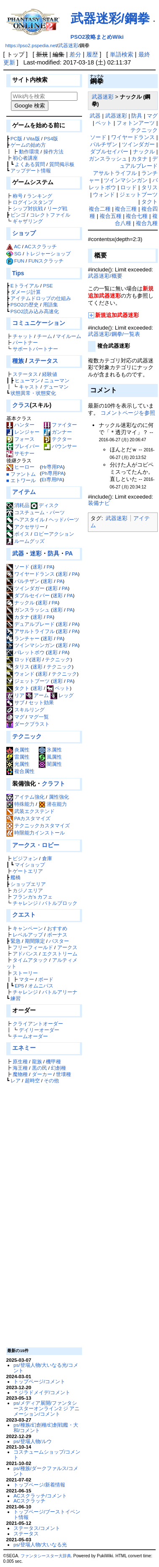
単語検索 (121, 54)
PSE (48, 285)
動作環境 (29, 151)
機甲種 (53, 1061)
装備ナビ (99, 503)
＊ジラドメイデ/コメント (41, 1392)
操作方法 (53, 151)
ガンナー (58, 432)
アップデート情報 (31, 170)
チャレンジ (25, 992)
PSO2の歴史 (25, 304)
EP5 (19, 985)
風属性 (50, 756)
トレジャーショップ (48, 253)
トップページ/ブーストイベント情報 (46, 1514)
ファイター (60, 424)
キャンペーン (28, 928)
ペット (58, 688)
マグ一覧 (39, 716)
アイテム (24, 491)
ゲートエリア (28, 871)
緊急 (16, 941)
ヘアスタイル (25, 519)
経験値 (49, 374)
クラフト (53, 783)
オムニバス (40, 985)
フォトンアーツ (136, 123)
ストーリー (25, 973)
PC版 (16, 138)
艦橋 (16, 877)
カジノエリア (28, 890)
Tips (18, 273)
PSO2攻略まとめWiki (97, 37)
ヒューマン (27, 380)
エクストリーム (59, 953)
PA (69, 553)
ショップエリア (28, 884)
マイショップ (30, 864)
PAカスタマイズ (32, 818)
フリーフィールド (33, 947)
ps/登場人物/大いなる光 (40, 1544)
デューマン (56, 386)
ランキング (39, 196)
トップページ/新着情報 (39, 1484)
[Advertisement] (43, 1215)
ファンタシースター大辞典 (46, 1556)
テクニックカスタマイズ (42, 825)
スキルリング (25, 709)
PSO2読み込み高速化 (35, 311)
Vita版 (33, 138)
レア (16, 1080)
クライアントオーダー (38, 1023)
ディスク (45, 505)
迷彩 (36, 553)
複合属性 (20, 771)
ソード (17, 566)
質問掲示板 (61, 164)
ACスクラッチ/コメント (40, 1495)
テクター (58, 439)
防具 (53, 553)
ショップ (24, 233)
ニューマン (56, 380)
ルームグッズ (25, 541)
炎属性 (17, 749)
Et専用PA (52, 479)
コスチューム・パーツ (35, 512)
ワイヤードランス (30, 574)
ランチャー (23, 638)
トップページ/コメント (39, 1381)
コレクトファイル (50, 214)
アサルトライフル (30, 631)
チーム (44, 336)
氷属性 (50, 749)
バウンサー (60, 446)
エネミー (24, 1047)
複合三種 (126, 209)
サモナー (20, 453)
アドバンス (25, 953)
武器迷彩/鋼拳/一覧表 (114, 334)
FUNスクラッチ (46, 260)
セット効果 (41, 702)
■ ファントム (21, 474)
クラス (21, 405)
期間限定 (35, 941)
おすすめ (57, 928)
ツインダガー (25, 588)
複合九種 (147, 223)
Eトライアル (25, 285)
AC (17, 246)
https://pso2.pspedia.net (31, 45)
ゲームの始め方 (28, 145)
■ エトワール (21, 480)
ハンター (20, 424)
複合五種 (111, 216)
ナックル (20, 602)
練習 (16, 998)
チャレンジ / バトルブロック (45, 903)
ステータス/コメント (36, 1528)
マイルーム (68, 336)
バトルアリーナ (59, 992)
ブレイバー (23, 446)
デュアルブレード (30, 624)
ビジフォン (25, 858)
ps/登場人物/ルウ (32, 1441)
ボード (45, 979)
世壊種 (63, 1074)
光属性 (17, 764)
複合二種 (100, 209)
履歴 (92, 54)
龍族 (37, 1061)
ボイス (17, 534)
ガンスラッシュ (28, 609)
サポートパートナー (35, 349)
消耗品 (17, 505)
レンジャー (23, 432)
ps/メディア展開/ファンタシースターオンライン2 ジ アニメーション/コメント (46, 1408)
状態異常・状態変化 (33, 393)
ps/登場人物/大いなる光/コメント (45, 1367)
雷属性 (17, 756)
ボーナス (57, 934)
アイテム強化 (29, 797)
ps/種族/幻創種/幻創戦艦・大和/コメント (45, 1427)
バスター (59, 941)
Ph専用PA (53, 473)
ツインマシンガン (30, 645)
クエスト (24, 914)
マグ (15, 716)
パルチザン (23, 581)
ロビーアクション (54, 534)
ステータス (43, 360)
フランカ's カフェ (33, 896)
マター (26, 979)
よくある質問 (30, 164)
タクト (17, 688)
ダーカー (42, 1074)
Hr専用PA (52, 467)
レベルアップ (28, 934)
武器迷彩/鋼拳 (110, 18)
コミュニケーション (38, 322)
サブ (15, 702)
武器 (18, 553)
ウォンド (20, 673)
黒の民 (39, 1068)
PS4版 (51, 138)
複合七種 (137, 216)
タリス (17, 666)
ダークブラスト (28, 724)
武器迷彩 (68, 45)
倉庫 (47, 858)
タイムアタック (30, 960)
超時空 (32, 1080)
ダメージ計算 (26, 292)
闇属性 (50, 764)
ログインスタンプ (33, 202)
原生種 (20, 1061)
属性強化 (59, 797)
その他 (51, 1080)
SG (17, 253)
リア (15, 695)
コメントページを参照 (128, 413)
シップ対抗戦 (28, 208)
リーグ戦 (57, 208)
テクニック (57, 659)
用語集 (50, 304)
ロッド (17, 659)
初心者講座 (25, 158)
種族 (18, 360)
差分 (75, 54)
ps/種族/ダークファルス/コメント (45, 1470)
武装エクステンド (34, 811)
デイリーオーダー (39, 1030)
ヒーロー (20, 467)
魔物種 (20, 1074)
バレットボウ (25, 652)
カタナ (17, 617)
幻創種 (58, 1068)
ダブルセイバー (28, 595)
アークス (67, 947)
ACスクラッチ (40, 246)
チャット (23, 336)
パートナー (25, 342)
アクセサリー (25, 526)
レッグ (62, 695)
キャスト (29, 386)
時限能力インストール (39, 832)
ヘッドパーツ (64, 519)
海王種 (20, 1068)
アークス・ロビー (35, 845)
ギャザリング (28, 221)
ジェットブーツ (28, 681)
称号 (18, 196)
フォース (20, 439)
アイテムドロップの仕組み (41, 298)
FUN (19, 260)
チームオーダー (30, 1036)
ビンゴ (18, 214)
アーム (37, 695)
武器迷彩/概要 (105, 276)
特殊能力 (24, 804)
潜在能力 (57, 804)
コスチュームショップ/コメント (46, 1454)
